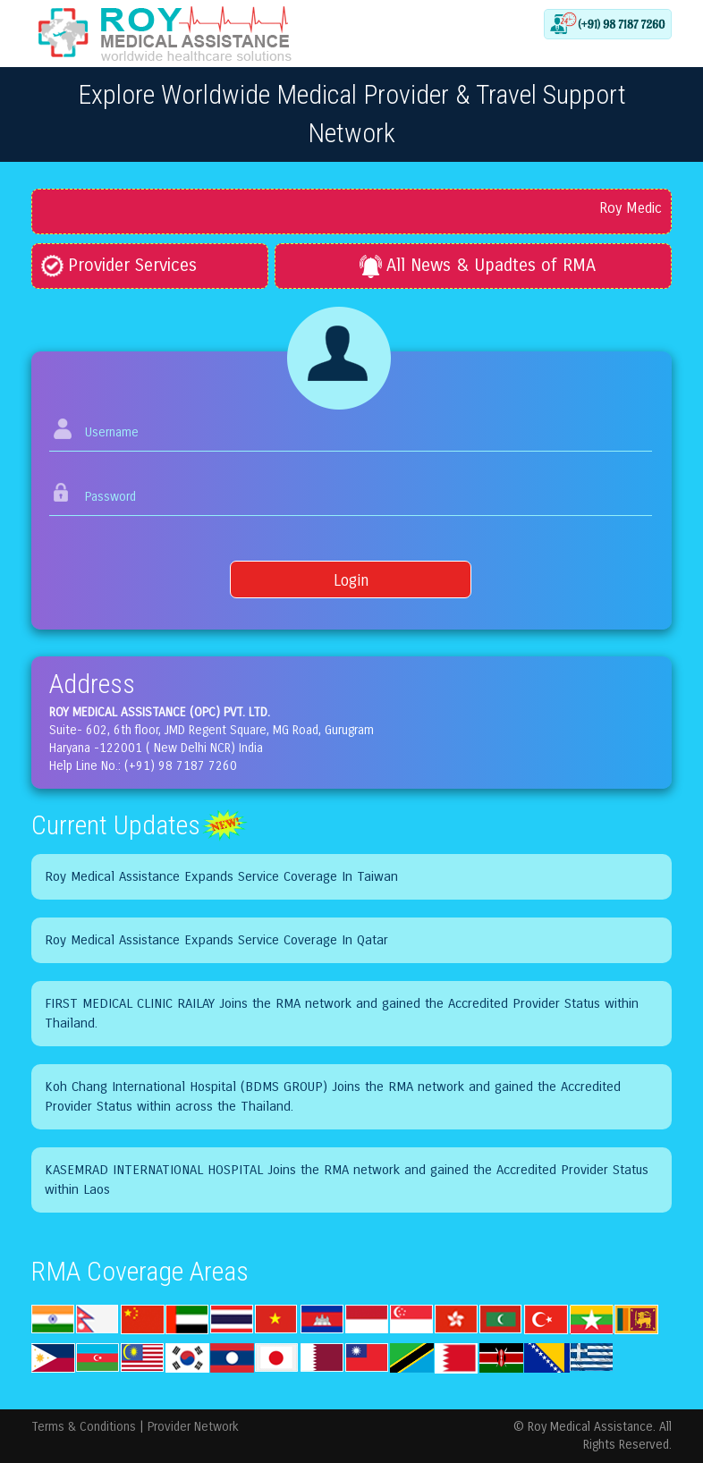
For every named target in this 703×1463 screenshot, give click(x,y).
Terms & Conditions (83, 1426)
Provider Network (193, 1426)
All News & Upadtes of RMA (478, 265)
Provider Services (119, 265)
